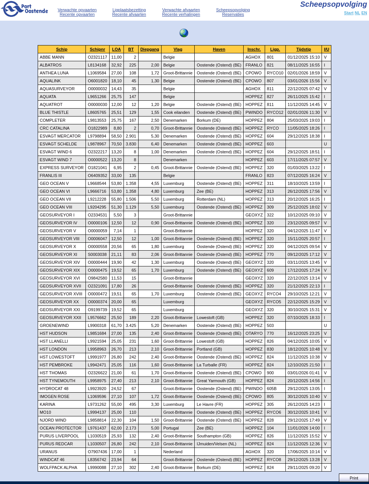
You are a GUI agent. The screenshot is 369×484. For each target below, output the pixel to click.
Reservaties (233, 14)
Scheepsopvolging (233, 10)
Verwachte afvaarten (181, 10)
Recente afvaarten (129, 14)
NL (357, 13)
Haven (219, 49)
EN (364, 13)
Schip (61, 49)
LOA (116, 49)
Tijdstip (303, 49)
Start (349, 13)
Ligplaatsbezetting (129, 10)
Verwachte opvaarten (77, 10)
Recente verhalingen (181, 14)
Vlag (178, 49)
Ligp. (275, 49)
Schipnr (97, 49)
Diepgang (149, 49)
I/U (326, 49)
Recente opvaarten (77, 14)
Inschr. (254, 49)
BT (131, 49)
